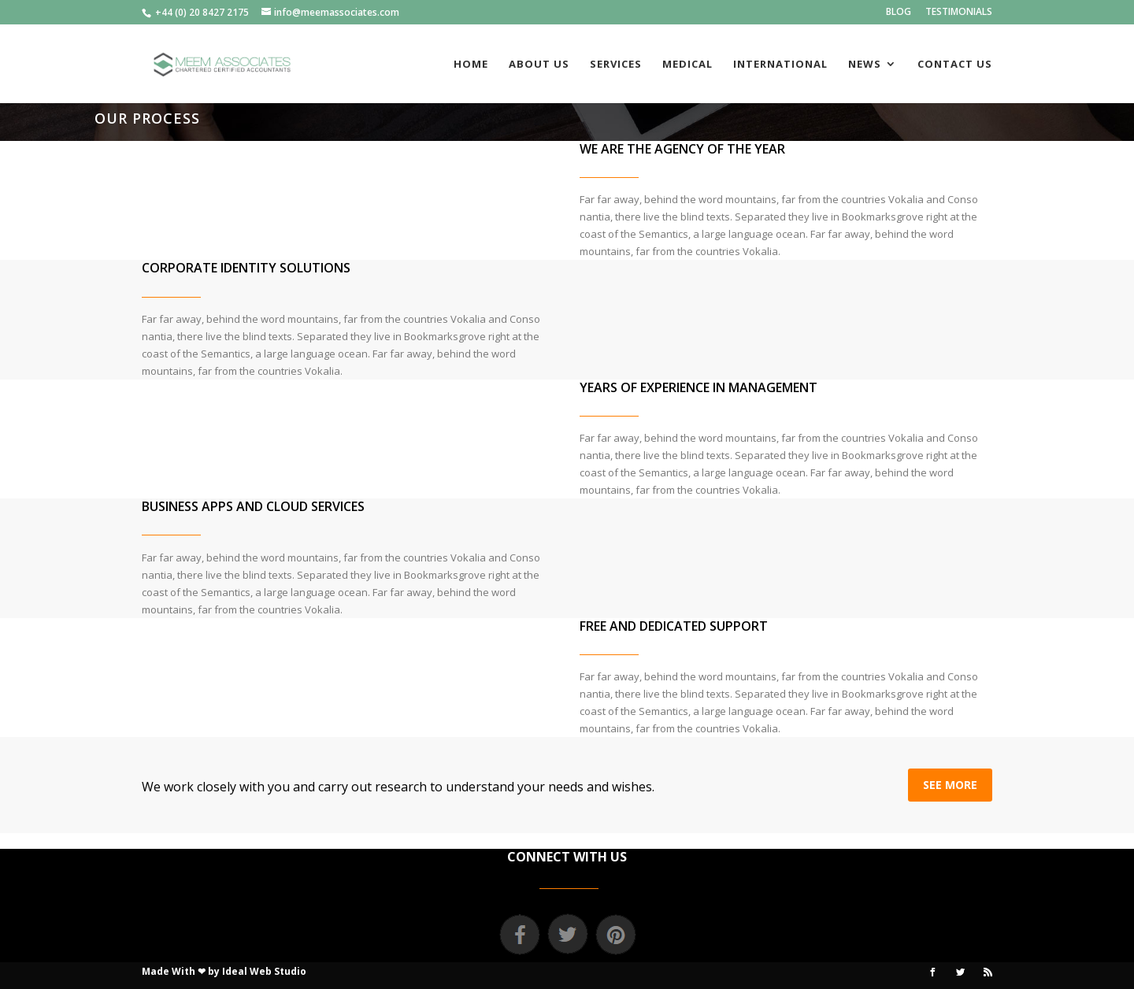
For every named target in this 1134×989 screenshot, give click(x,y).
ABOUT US (539, 64)
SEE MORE (950, 784)
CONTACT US (954, 64)
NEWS (864, 64)
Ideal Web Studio (264, 971)
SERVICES (616, 64)
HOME (471, 64)
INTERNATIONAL (780, 64)
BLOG (898, 12)
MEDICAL (687, 64)
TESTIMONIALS (958, 12)
